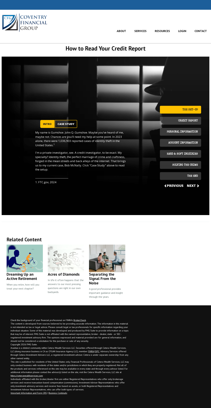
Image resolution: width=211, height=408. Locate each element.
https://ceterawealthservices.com (27, 375)
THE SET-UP (190, 110)
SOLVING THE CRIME (185, 165)
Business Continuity (58, 392)
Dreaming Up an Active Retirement (22, 276)
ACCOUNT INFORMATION (183, 143)
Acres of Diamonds (64, 274)
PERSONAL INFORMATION (182, 132)
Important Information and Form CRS (29, 392)
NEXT (193, 185)
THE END (192, 176)
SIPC (97, 351)
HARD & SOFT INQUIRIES (182, 154)
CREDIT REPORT (188, 121)
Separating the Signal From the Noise (102, 279)
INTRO (47, 124)
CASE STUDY (66, 124)
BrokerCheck (80, 320)
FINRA (91, 351)
